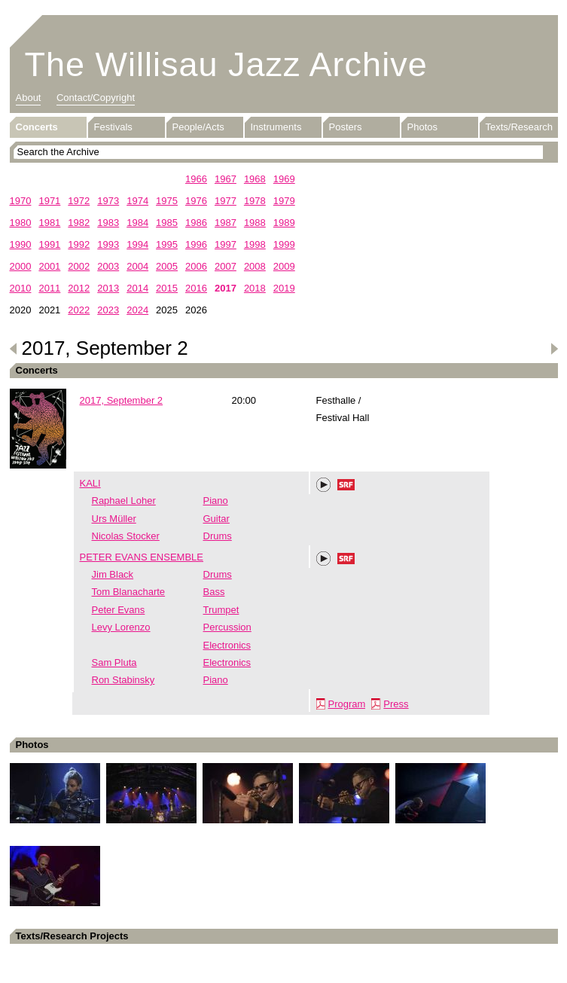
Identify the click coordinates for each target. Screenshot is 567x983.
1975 (167, 200)
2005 (167, 266)
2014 (137, 288)
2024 (137, 310)
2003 (108, 266)
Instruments (276, 127)
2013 (108, 288)
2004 (137, 266)
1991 (49, 244)
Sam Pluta (114, 662)
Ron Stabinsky (123, 679)
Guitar (216, 518)
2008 (255, 266)
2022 (79, 310)
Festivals (113, 127)
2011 (49, 288)
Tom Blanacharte (129, 591)
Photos (422, 127)
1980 (21, 222)
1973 (108, 200)
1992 (79, 244)
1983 (108, 222)
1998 (255, 244)
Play (323, 485)
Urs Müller (114, 518)
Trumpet (221, 609)
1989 (284, 222)
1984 (137, 222)
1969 (284, 179)
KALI (90, 483)
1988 (255, 222)
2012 (79, 288)
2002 (79, 266)
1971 (49, 200)
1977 (225, 200)
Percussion (227, 627)
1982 (79, 222)
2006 (196, 266)
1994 (137, 244)
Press (395, 704)
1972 (79, 200)
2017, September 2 (121, 400)
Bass (214, 591)
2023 (108, 310)
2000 (21, 266)
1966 (196, 179)
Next (554, 349)
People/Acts (198, 127)
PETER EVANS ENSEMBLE (141, 557)
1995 (167, 244)
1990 (21, 244)
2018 (255, 288)
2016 (196, 288)
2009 (284, 266)
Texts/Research (519, 127)
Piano (215, 500)
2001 (49, 266)
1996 (196, 244)
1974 (137, 200)
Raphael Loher (124, 500)
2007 (225, 266)
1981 (49, 222)
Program (347, 704)
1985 (167, 222)
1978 (255, 200)
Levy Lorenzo (121, 627)
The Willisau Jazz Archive (226, 64)
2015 (167, 288)
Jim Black (113, 574)
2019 (284, 288)
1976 (196, 200)
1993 (108, 244)
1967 (225, 179)
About (28, 97)
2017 (225, 288)
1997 (225, 244)
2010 (21, 288)
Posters (345, 127)
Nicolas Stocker (126, 536)
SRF (346, 486)
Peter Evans (118, 609)
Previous (13, 349)
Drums (217, 536)
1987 (225, 222)
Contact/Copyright (95, 97)
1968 (255, 179)
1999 (284, 244)
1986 (196, 222)
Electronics (227, 645)
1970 (21, 200)
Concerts (37, 127)
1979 (284, 200)
